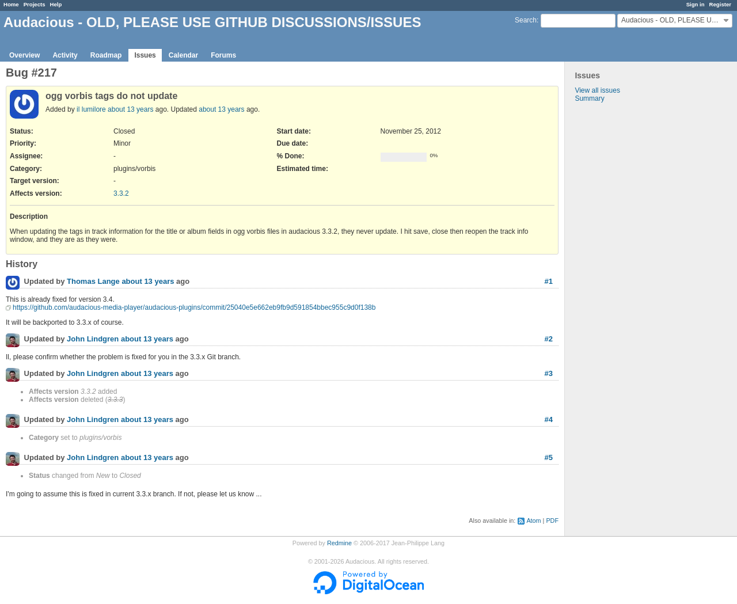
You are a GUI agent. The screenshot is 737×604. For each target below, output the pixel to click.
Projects (34, 4)
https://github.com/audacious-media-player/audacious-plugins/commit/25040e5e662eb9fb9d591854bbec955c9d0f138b (194, 307)
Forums (223, 55)
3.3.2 (121, 193)
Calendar (183, 55)
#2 (549, 339)
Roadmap (106, 55)
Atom (533, 520)
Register (720, 4)
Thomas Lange (93, 282)
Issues (144, 55)
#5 (549, 457)
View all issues (597, 90)
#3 (549, 373)
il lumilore (91, 109)
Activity (64, 55)
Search (526, 20)
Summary (589, 98)
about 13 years (130, 109)
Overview (24, 55)
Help (56, 4)
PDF (552, 520)
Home (11, 4)
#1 (549, 281)
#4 (549, 419)
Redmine (339, 543)
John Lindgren (93, 339)
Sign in (695, 4)
